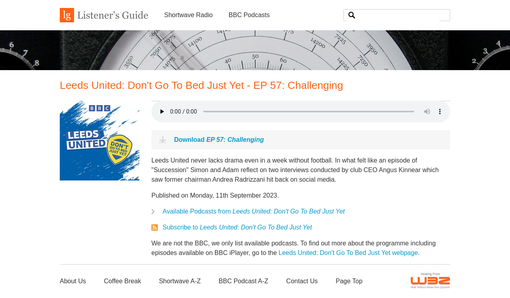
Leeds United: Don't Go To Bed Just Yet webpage (348, 252)
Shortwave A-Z (180, 281)
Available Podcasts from (254, 211)
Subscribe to (237, 227)
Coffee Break (122, 281)
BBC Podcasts (249, 15)
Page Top (348, 281)
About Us (73, 281)
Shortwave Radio (188, 15)
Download (219, 139)
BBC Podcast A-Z (244, 281)
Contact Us (302, 281)
